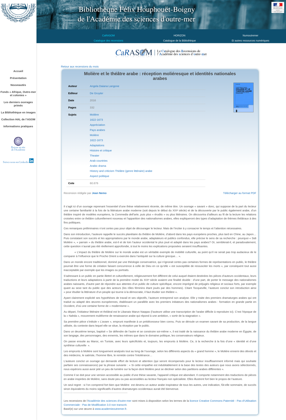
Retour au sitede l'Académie (18, 149)
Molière (94, 114)
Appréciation (97, 124)
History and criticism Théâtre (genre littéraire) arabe (121, 170)
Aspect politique (99, 176)
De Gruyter (96, 93)
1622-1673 (96, 119)
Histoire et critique (101, 150)
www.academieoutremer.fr (110, 408)
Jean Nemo (99, 193)
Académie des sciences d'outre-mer (110, 400)
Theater (94, 155)
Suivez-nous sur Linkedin (18, 162)
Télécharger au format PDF (239, 193)
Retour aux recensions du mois (80, 66)
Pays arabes (97, 129)
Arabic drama (98, 165)
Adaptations (97, 145)
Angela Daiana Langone (104, 86)
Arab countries (99, 160)
